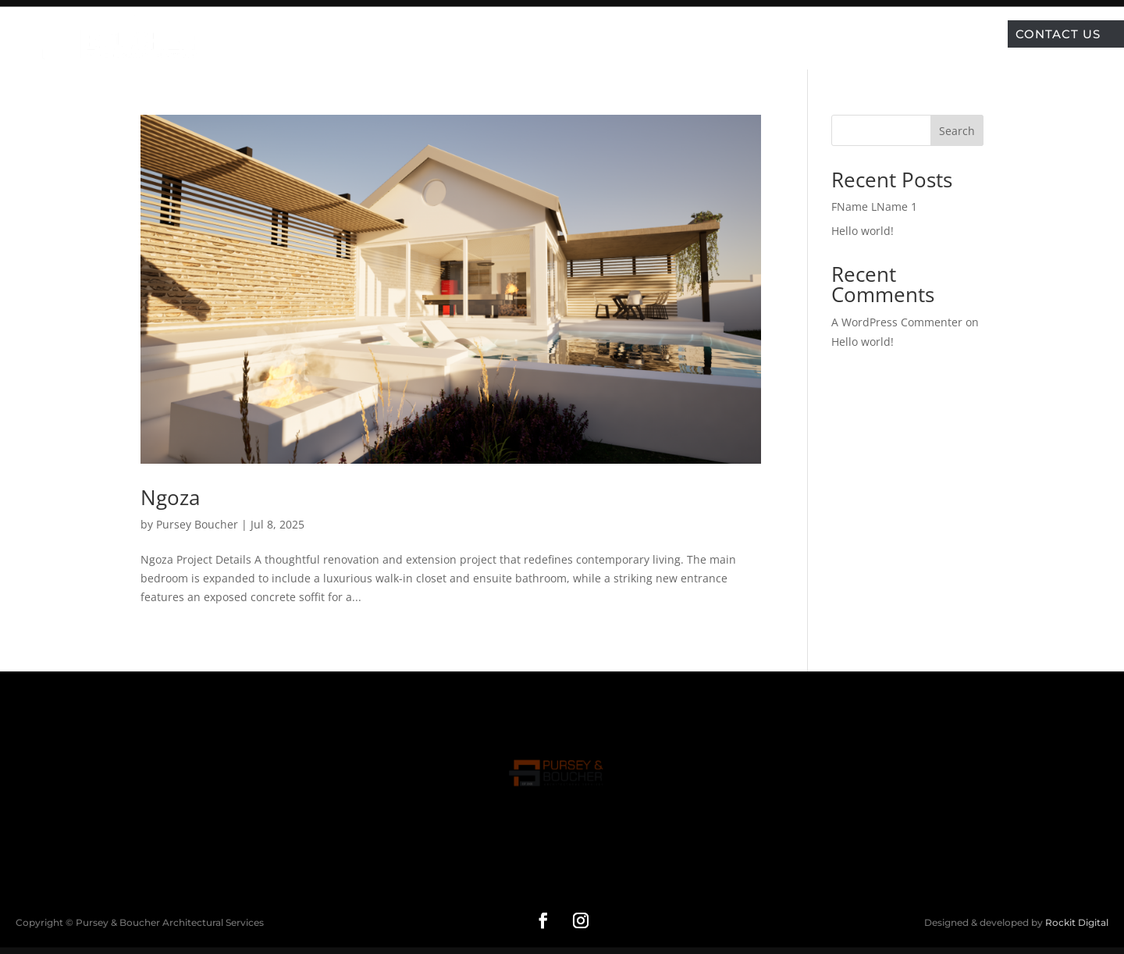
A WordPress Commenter (896, 322)
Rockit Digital (1076, 922)
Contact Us (1058, 34)
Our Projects (523, 33)
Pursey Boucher (197, 524)
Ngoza (170, 497)
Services (616, 33)
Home (441, 33)
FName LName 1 (874, 206)
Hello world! (862, 230)
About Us (694, 33)
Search (957, 130)
